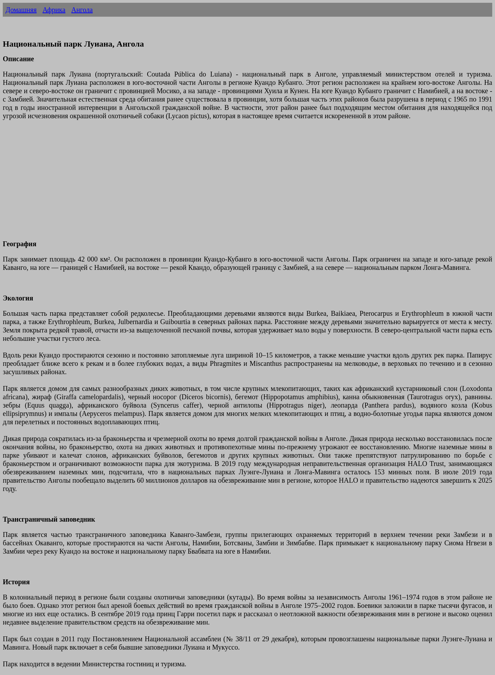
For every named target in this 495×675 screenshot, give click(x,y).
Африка (53, 10)
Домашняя (21, 10)
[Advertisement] (212, 184)
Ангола (82, 10)
